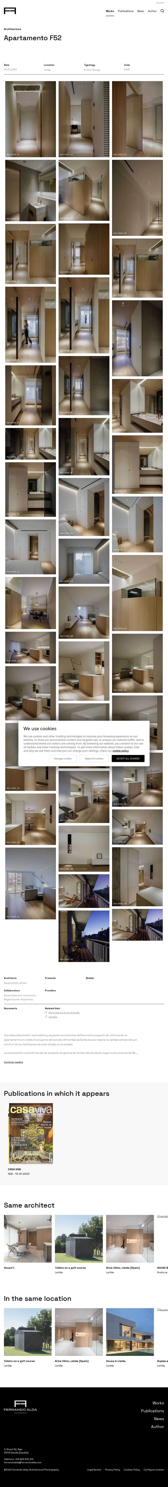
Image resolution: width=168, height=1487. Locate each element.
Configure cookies (154, 1469)
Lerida (47, 69)
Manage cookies (63, 758)
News (140, 11)
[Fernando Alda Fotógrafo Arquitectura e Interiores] (10, 10)
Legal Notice (94, 1469)
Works (110, 11)
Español (160, 2)
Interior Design (92, 69)
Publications (126, 11)
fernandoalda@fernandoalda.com (22, 1462)
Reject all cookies (94, 758)
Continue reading (13, 1062)
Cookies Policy (132, 1469)
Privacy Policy (112, 1469)
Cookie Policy (121, 751)
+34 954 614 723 (24, 1459)
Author (152, 11)
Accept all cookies (128, 758)
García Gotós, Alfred (15, 982)
